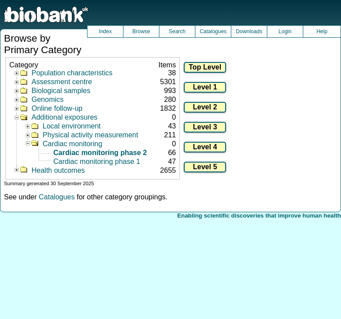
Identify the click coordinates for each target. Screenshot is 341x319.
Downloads (249, 31)
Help (322, 31)
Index (105, 31)
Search (177, 31)
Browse (141, 31)
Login (284, 31)
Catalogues (213, 31)
